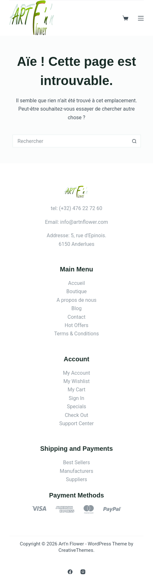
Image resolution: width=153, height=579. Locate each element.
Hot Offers (77, 325)
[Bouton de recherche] (134, 141)
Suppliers (76, 479)
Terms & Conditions (76, 334)
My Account (76, 373)
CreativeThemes (75, 550)
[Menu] (141, 18)
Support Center (76, 423)
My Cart (77, 390)
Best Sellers (76, 462)
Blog (77, 308)
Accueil (76, 283)
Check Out (76, 415)
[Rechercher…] (70, 141)
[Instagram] (83, 571)
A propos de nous (76, 300)
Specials (76, 406)
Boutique (76, 291)
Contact (77, 317)
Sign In (76, 398)
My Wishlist (77, 381)
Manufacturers (76, 471)
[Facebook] (70, 571)
